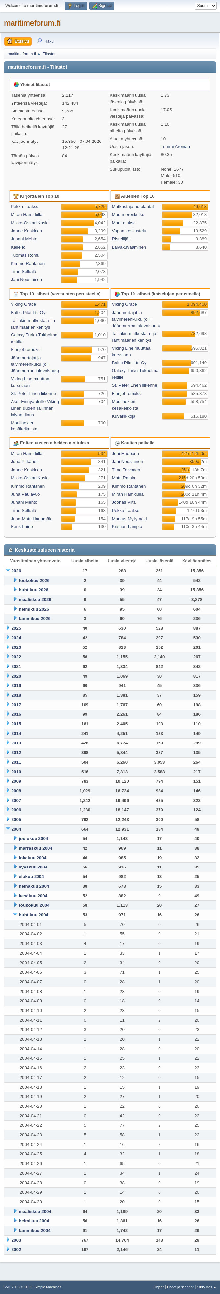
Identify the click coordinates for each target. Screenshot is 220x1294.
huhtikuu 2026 (33, 589)
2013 (16, 743)
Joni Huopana (125, 453)
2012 (16, 752)
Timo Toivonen (126, 469)
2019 (16, 685)
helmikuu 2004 (34, 1220)
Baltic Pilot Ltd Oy (28, 312)
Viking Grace (23, 304)
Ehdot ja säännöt (180, 1287)
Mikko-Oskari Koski (29, 222)
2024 (16, 637)
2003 (16, 1240)
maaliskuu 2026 (35, 599)
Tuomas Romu (25, 255)
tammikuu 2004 (34, 1230)
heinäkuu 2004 (34, 886)
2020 (16, 676)
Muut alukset (124, 222)
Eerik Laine (22, 526)
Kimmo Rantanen (28, 263)
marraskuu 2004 (35, 848)
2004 (16, 829)
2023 (16, 647)
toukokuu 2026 (34, 580)
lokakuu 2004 (32, 857)
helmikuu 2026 (34, 609)
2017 (16, 704)
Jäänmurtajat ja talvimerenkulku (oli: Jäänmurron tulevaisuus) (35, 364)
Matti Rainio (123, 477)
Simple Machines (47, 1287)
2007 (16, 800)
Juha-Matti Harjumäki (31, 518)
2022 (16, 656)
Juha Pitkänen (24, 461)
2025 (16, 628)
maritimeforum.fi (32, 22)
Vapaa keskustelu (129, 230)
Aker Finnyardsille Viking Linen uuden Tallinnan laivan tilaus (35, 408)
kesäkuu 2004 (33, 895)
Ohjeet (158, 1287)
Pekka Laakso (24, 206)
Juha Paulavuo (25, 494)
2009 (16, 781)
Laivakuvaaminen (129, 247)
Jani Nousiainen (26, 279)
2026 (16, 570)
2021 (16, 666)
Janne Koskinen (26, 230)
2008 (16, 790)
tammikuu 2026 (34, 618)
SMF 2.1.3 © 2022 (17, 1287)
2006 (16, 809)
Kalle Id (18, 247)
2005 (16, 819)
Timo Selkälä (23, 271)
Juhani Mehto (24, 239)
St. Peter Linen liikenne (33, 393)
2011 (16, 762)
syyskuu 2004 (33, 867)
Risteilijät (121, 239)
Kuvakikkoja (123, 416)
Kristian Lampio (127, 526)
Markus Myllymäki (129, 518)
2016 (16, 714)
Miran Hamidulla (26, 214)
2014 (16, 733)
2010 (16, 771)
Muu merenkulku (128, 214)
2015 (16, 723)
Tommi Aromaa (175, 146)
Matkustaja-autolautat (133, 206)
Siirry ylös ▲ (207, 1287)
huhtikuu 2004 (33, 914)
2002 (16, 1249)
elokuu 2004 (31, 876)
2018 (16, 695)
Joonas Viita (124, 502)
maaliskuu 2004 (35, 1211)
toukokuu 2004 (34, 905)
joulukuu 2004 (33, 838)
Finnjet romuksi (25, 349)
